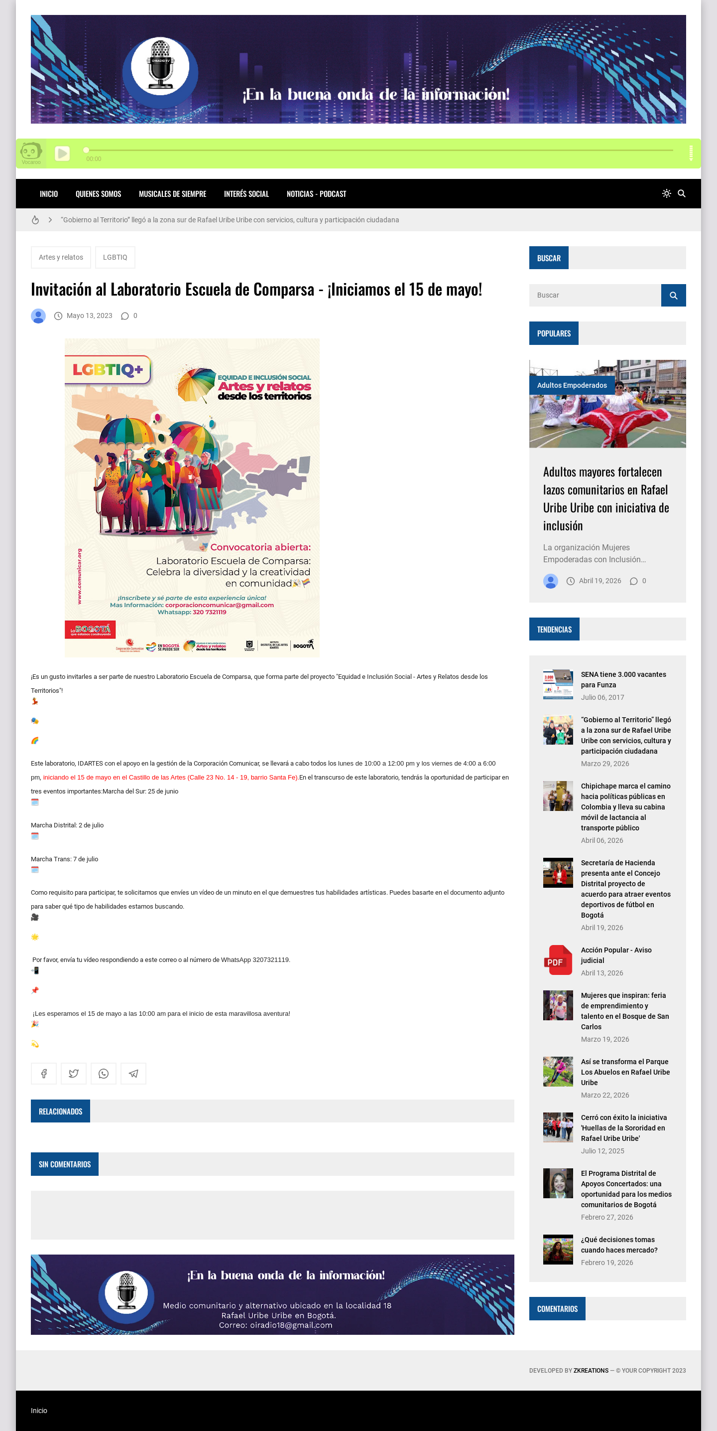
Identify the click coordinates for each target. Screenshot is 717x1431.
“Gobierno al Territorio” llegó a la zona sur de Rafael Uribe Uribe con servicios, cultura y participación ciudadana (230, 220)
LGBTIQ (115, 257)
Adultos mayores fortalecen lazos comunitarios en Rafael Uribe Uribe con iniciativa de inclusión (606, 498)
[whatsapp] (104, 1074)
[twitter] (74, 1074)
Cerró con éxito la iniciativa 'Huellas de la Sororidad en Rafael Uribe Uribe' (624, 1127)
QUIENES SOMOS (98, 193)
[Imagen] (607, 404)
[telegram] (133, 1074)
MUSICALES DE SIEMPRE (172, 193)
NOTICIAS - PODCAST (316, 193)
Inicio (49, 193)
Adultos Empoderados (572, 385)
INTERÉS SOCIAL (246, 193)
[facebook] (44, 1074)
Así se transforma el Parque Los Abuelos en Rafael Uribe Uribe (625, 1072)
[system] (666, 193)
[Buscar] (681, 193)
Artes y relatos (61, 257)
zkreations (591, 1370)
